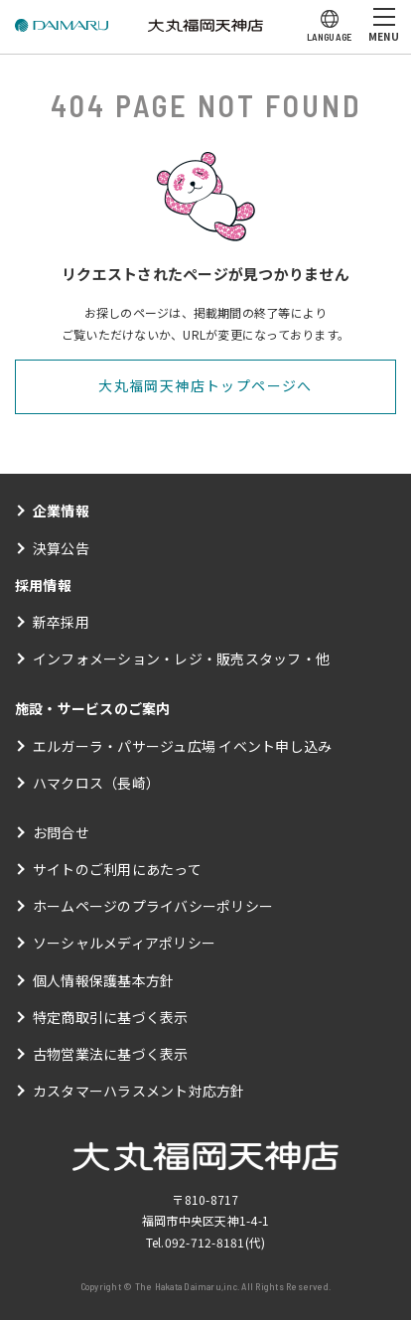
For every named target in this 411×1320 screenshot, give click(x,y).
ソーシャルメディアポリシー (124, 943)
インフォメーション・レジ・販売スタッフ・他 (181, 658)
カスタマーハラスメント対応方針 (139, 1090)
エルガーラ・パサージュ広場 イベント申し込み (182, 746)
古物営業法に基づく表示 (111, 1054)
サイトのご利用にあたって (117, 869)
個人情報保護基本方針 (103, 980)
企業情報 (61, 510)
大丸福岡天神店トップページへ (205, 385)
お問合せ (61, 832)
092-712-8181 (205, 1242)
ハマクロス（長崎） (96, 783)
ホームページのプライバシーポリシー (153, 906)
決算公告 (61, 548)
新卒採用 (61, 622)
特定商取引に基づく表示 (111, 1017)
